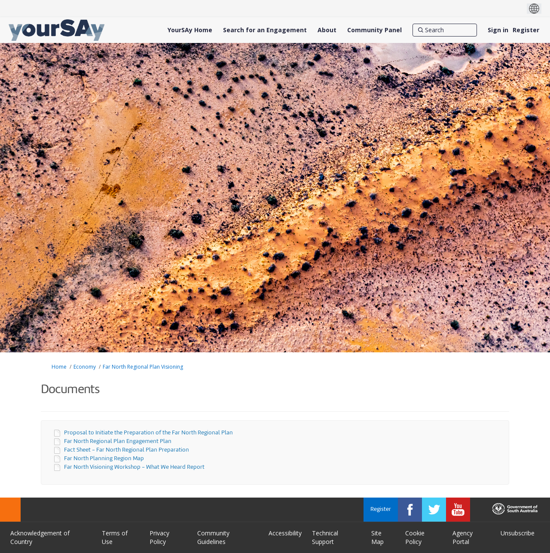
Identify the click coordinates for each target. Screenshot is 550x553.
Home (59, 366)
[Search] (444, 30)
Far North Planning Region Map (104, 458)
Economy (84, 366)
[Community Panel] (374, 30)
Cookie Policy (415, 537)
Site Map (377, 537)
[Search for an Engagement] (265, 30)
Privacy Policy (159, 537)
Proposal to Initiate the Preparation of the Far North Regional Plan (148, 433)
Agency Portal (462, 537)
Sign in (498, 30)
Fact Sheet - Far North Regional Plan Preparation (126, 450)
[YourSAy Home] (189, 30)
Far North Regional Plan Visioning (143, 366)
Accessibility (285, 533)
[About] (327, 30)
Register (526, 30)
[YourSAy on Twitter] (434, 510)
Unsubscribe (518, 533)
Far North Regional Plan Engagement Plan (117, 441)
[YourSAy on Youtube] (458, 510)
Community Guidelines (213, 537)
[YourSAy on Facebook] (410, 510)
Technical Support (325, 537)
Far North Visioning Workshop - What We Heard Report (134, 467)
